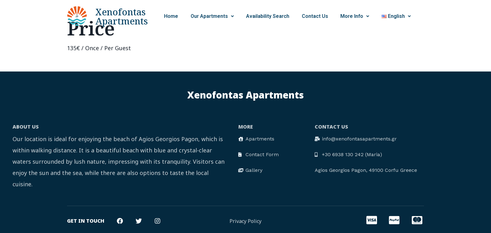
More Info (322, 16)
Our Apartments (180, 16)
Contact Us (283, 16)
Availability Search (235, 16)
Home (139, 16)
